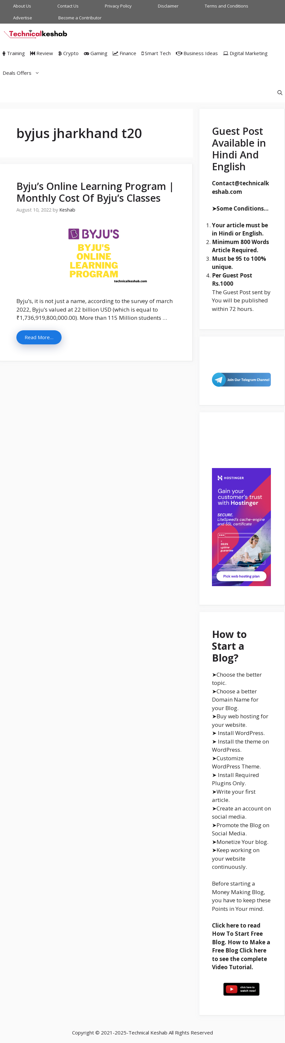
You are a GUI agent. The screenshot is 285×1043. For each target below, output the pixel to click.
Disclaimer (168, 6)
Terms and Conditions (226, 6)
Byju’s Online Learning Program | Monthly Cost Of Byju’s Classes (95, 192)
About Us (22, 6)
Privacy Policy (118, 6)
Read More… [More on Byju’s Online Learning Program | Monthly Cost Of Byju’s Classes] (39, 337)
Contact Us (68, 6)
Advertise (22, 18)
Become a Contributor (80, 18)
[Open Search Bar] (280, 92)
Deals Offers (22, 73)
